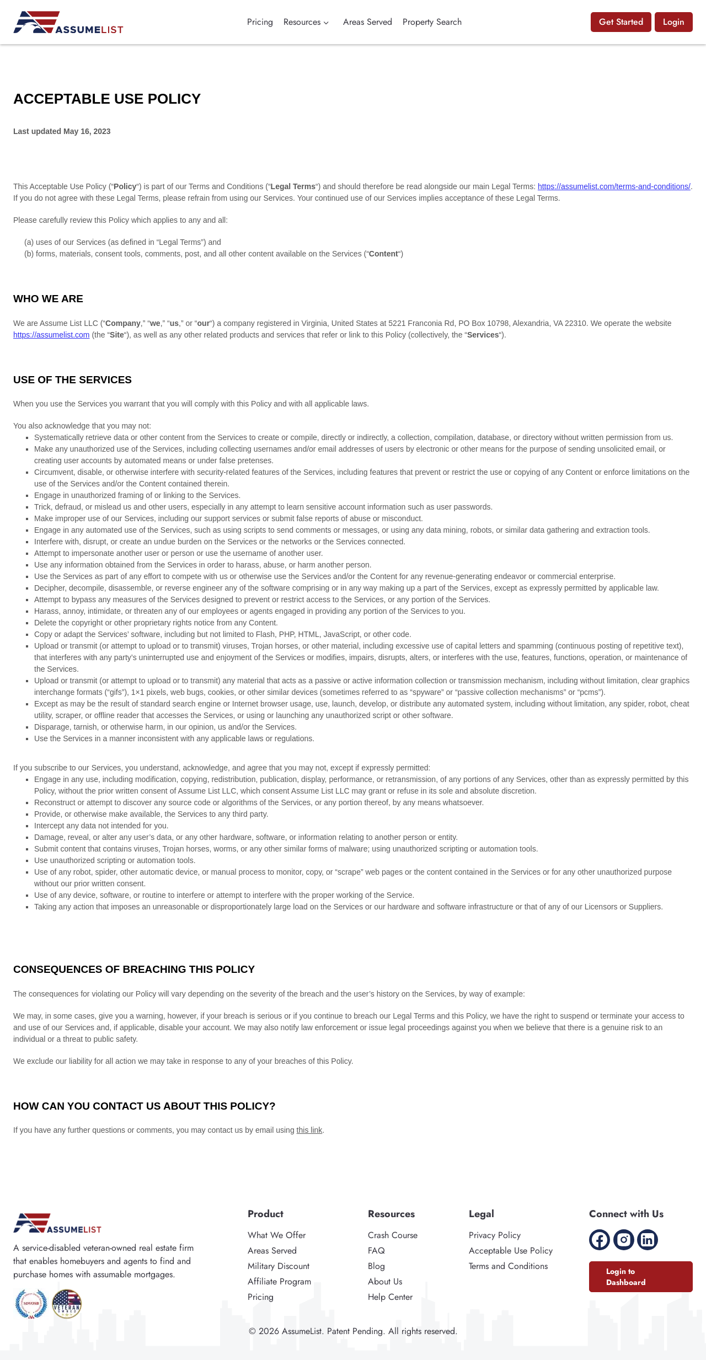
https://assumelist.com (51, 334)
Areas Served (367, 21)
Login (673, 21)
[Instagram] (623, 1239)
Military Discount (278, 1266)
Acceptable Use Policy (511, 1250)
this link (310, 1130)
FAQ (376, 1250)
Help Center (390, 1297)
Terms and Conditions (508, 1266)
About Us (385, 1281)
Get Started (621, 21)
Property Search (432, 21)
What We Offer (277, 1235)
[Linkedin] (647, 1239)
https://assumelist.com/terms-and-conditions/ (614, 186)
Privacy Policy (495, 1235)
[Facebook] (599, 1239)
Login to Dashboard (626, 1277)
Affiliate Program (279, 1281)
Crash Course (393, 1235)
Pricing (260, 21)
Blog (376, 1266)
